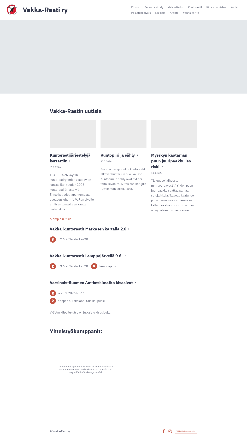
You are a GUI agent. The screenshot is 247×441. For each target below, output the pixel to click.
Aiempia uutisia (61, 219)
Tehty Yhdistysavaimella (186, 431)
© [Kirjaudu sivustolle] (51, 431)
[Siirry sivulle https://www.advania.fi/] (85, 391)
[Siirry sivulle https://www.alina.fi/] (85, 347)
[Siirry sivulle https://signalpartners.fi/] (161, 393)
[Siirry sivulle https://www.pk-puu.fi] (161, 360)
